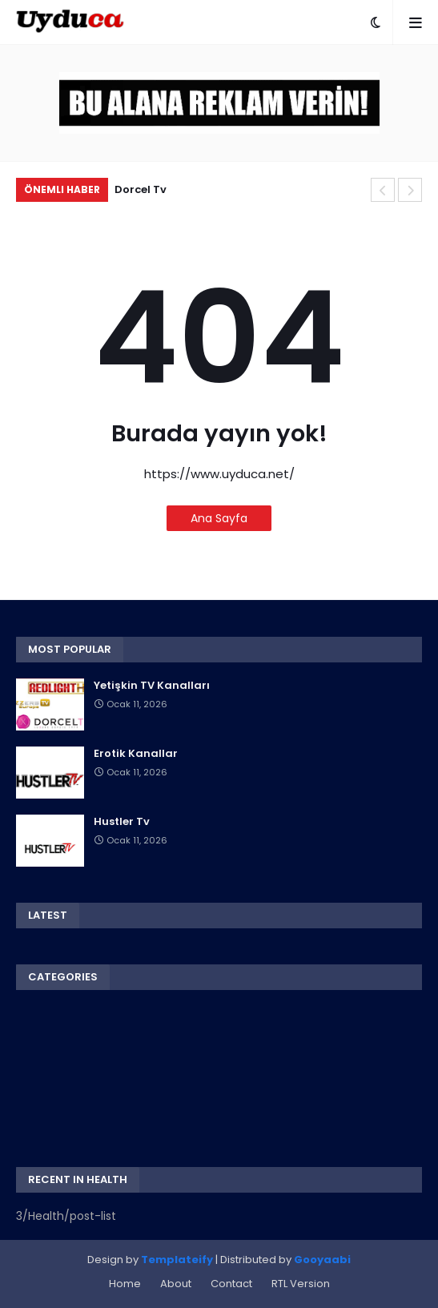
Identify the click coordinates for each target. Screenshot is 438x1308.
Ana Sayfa (219, 518)
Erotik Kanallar (136, 754)
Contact (231, 1283)
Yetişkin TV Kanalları (152, 685)
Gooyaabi (322, 1259)
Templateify (177, 1259)
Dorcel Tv (141, 189)
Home (125, 1283)
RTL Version (300, 1283)
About (175, 1283)
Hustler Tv (122, 822)
